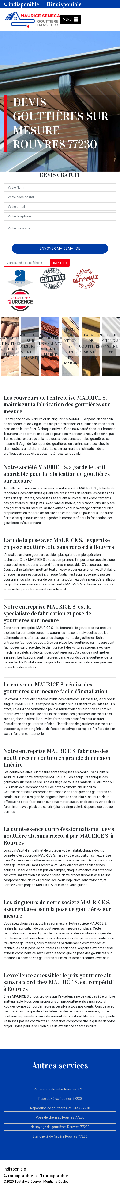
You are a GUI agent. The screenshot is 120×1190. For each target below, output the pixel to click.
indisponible (21, 4)
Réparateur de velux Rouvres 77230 (60, 1089)
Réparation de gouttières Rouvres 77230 (60, 1108)
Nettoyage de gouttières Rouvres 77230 (60, 1127)
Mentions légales (55, 1181)
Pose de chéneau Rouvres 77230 (60, 1117)
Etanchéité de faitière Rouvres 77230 (60, 1136)
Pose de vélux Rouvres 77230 (60, 1099)
